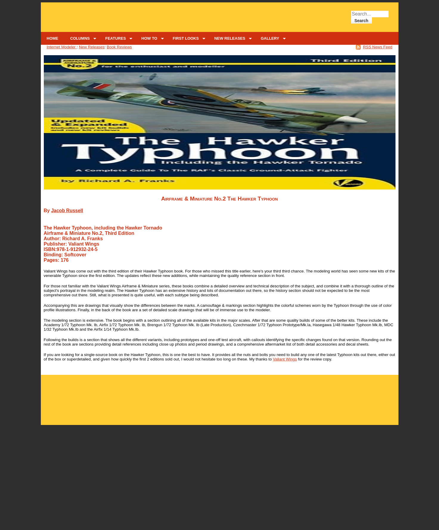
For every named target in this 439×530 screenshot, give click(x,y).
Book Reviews (119, 47)
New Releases (92, 47)
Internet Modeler (62, 47)
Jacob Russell (67, 210)
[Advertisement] (219, 396)
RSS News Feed (378, 47)
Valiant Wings (285, 359)
